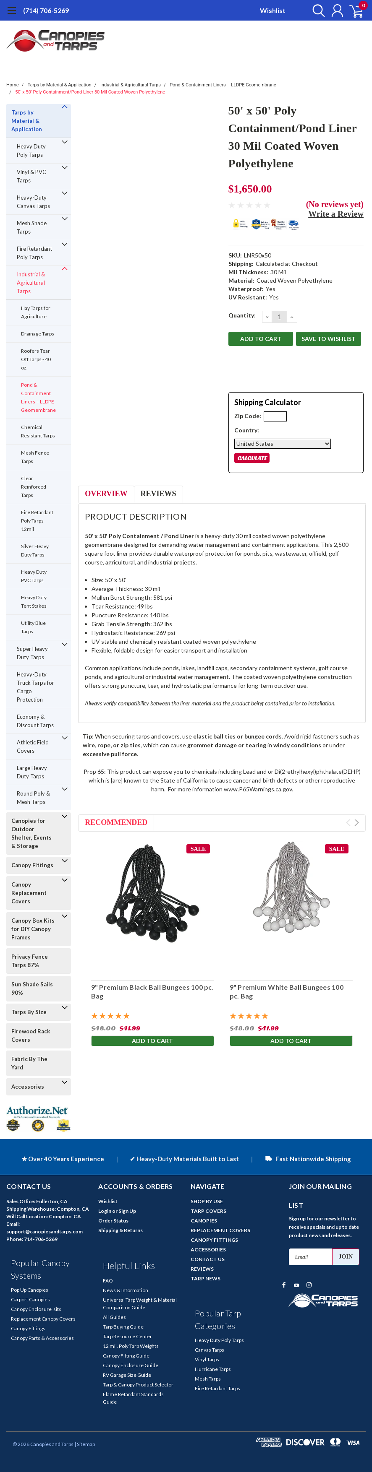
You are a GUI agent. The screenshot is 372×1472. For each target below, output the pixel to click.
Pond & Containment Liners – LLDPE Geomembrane (223, 85)
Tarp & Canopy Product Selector (138, 1384)
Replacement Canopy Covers (43, 1319)
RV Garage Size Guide (127, 1375)
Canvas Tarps (209, 1350)
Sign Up (127, 1211)
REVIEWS (202, 1269)
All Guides (114, 1317)
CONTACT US (208, 1259)
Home (12, 85)
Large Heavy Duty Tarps (32, 772)
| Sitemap (84, 1444)
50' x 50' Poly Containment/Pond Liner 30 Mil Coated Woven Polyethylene (90, 92)
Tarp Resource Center (127, 1336)
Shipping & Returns (120, 1230)
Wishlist (273, 10)
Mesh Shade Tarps (32, 227)
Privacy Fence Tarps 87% (29, 960)
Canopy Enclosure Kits (36, 1309)
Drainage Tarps (37, 333)
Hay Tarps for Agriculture (35, 312)
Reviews (158, 493)
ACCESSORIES (208, 1249)
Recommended (116, 822)
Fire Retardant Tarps (217, 1388)
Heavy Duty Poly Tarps (31, 150)
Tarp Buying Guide (123, 1327)
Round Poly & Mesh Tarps (33, 797)
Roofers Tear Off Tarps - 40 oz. (36, 359)
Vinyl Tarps (207, 1359)
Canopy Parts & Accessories (42, 1338)
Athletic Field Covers (33, 746)
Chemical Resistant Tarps (38, 431)
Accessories (27, 1086)
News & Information (125, 1290)
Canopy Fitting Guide (126, 1355)
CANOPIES (204, 1220)
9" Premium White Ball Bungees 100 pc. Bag (286, 991)
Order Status (113, 1220)
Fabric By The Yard (29, 1063)
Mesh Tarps (208, 1379)
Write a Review (336, 213)
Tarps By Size (29, 1012)
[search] (316, 10)
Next (356, 822)
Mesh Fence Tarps (35, 457)
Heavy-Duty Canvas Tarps (33, 201)
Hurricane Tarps (213, 1369)
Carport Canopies (30, 1299)
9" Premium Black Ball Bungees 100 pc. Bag (152, 991)
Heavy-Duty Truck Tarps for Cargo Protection (35, 687)
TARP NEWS (205, 1278)
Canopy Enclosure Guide (130, 1365)
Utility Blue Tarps (33, 627)
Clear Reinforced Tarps (33, 486)
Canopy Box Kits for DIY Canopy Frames (33, 929)
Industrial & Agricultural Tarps (130, 85)
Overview (106, 493)
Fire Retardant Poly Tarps (34, 252)
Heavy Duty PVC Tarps (34, 576)
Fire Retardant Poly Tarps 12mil (37, 520)
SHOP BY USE (207, 1201)
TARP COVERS (208, 1211)
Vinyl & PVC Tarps (31, 176)
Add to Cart (152, 1040)
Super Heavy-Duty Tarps (33, 653)
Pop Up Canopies (29, 1290)
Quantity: (242, 315)
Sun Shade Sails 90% (32, 988)
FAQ (108, 1280)
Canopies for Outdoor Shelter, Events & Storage (31, 833)
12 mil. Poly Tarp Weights (131, 1346)
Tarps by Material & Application (60, 85)
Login (104, 1211)
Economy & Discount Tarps (35, 720)
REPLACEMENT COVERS (220, 1230)
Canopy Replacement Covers (29, 893)
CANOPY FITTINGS (214, 1240)
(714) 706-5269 (46, 10)
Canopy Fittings (32, 865)
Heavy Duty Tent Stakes (34, 601)
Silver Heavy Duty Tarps (35, 550)
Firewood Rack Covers (30, 1035)
